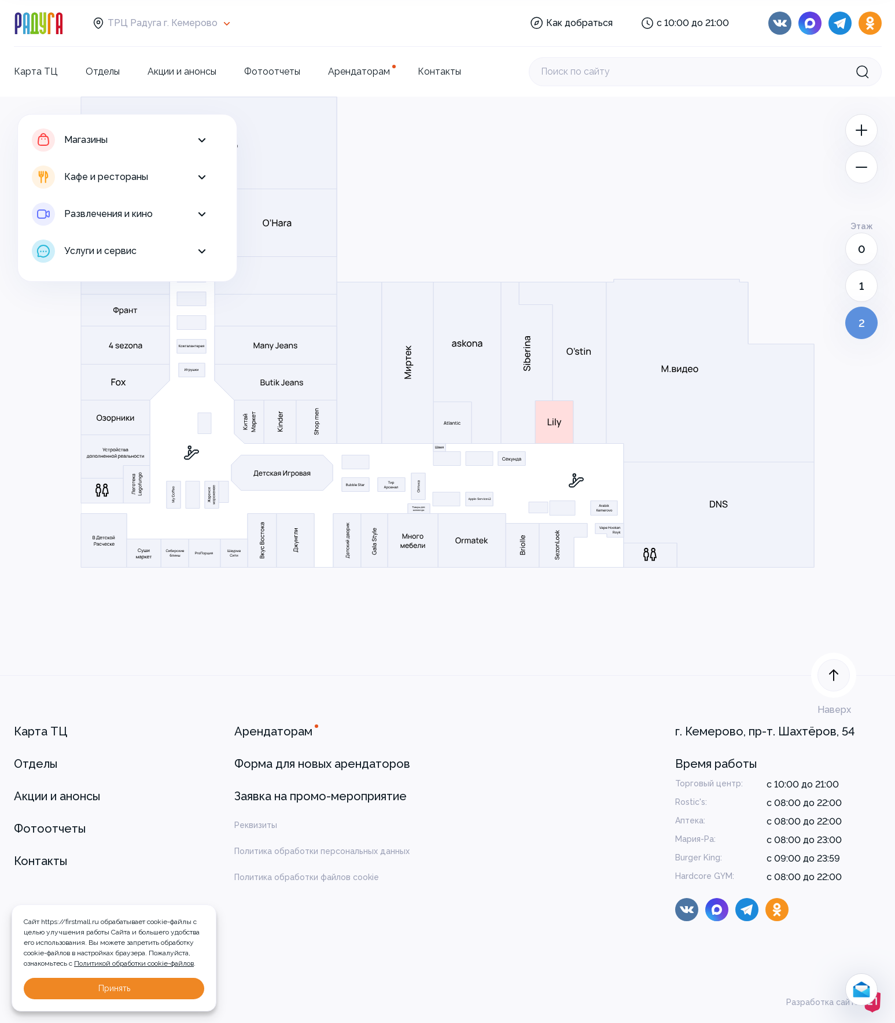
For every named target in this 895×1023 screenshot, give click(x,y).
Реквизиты (255, 825)
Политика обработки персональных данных (322, 851)
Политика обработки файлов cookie (306, 877)
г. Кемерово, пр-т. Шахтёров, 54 (765, 731)
